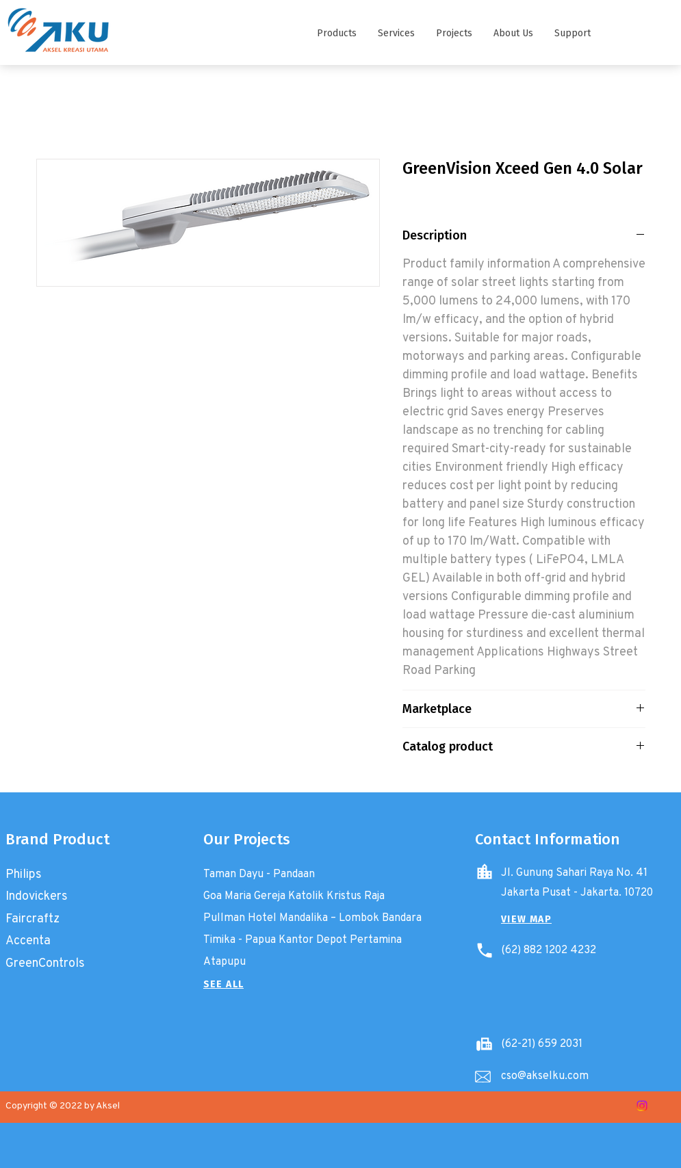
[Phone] (484, 950)
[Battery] (484, 1044)
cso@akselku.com (545, 1075)
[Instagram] (642, 1106)
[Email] (483, 1077)
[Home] (484, 872)
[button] (336, 33)
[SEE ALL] (224, 985)
